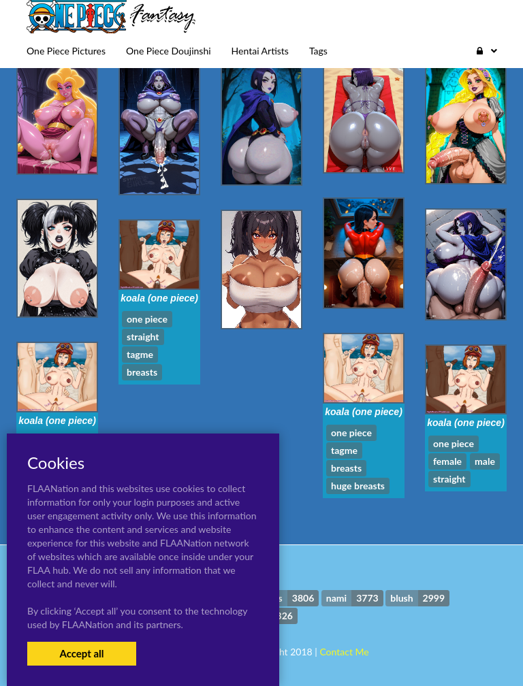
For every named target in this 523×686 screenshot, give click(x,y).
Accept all (81, 653)
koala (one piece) (159, 298)
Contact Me (343, 651)
